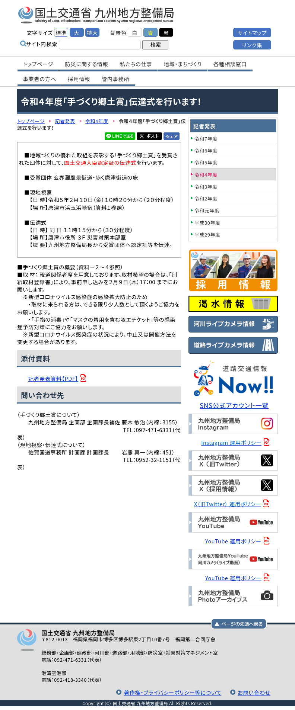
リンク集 (252, 45)
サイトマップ (252, 32)
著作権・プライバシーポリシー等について (172, 692)
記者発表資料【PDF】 (53, 378)
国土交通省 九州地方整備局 (96, 15)
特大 (92, 32)
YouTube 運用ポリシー (233, 541)
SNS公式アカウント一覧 (234, 405)
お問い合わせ (254, 692)
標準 (61, 32)
